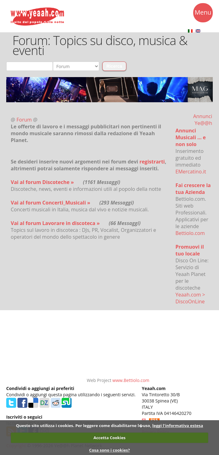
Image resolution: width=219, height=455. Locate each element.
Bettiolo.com (190, 233)
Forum (24, 119)
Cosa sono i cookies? (109, 450)
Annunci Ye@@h (202, 119)
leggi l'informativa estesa (177, 425)
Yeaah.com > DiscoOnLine (190, 298)
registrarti (152, 161)
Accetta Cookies (109, 437)
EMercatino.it (190, 171)
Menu (203, 13)
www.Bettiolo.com (130, 380)
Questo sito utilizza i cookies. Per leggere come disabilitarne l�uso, (83, 425)
